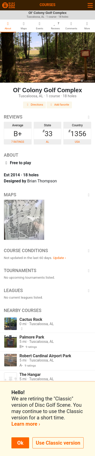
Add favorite (59, 104)
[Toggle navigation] (90, 5)
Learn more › (25, 424)
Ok (20, 443)
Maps (47, 194)
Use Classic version (58, 443)
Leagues (47, 290)
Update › (59, 258)
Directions (34, 104)
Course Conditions (47, 250)
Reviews (47, 116)
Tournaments (47, 270)
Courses (47, 5)
